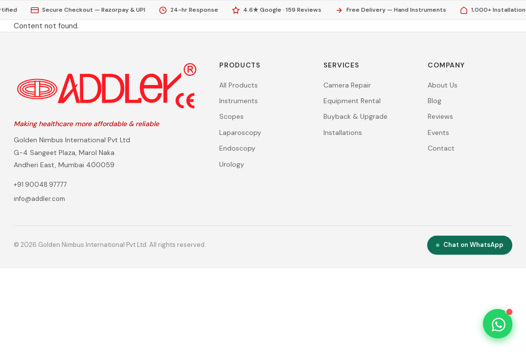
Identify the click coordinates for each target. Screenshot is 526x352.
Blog (434, 100)
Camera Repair (347, 85)
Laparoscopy (240, 132)
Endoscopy (237, 148)
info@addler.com (39, 199)
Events (438, 132)
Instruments (238, 100)
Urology (231, 164)
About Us (442, 85)
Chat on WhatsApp (469, 245)
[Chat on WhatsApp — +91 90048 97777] (498, 324)
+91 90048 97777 (40, 184)
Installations (342, 132)
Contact (441, 148)
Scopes (231, 116)
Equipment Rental (352, 100)
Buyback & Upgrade (355, 116)
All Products (238, 85)
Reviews (440, 116)
